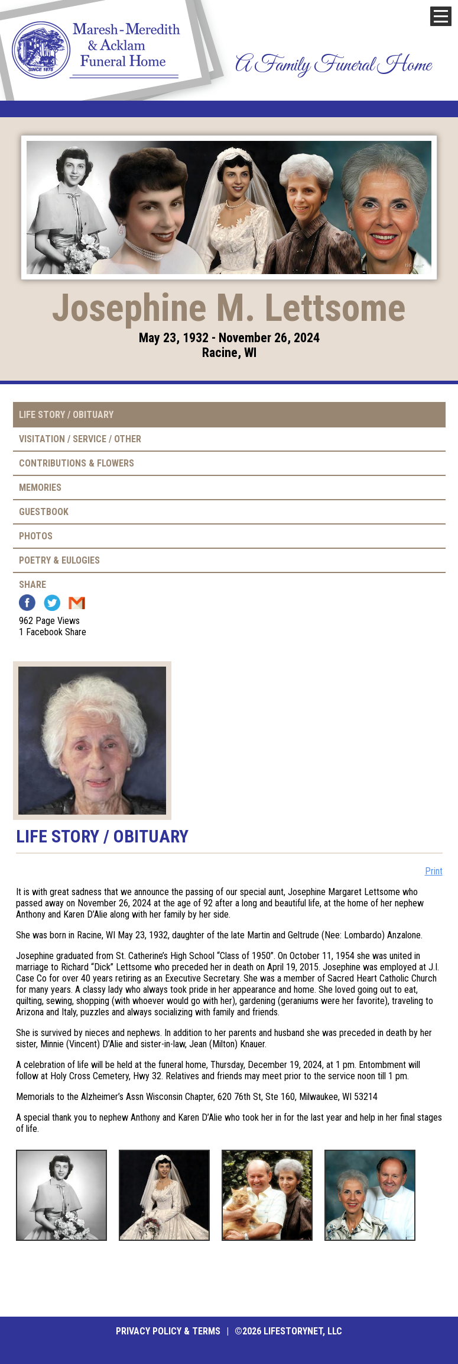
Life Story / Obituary (66, 414)
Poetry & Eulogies (59, 560)
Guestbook (44, 511)
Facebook (27, 602)
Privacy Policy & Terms (168, 1331)
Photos (36, 536)
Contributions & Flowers (76, 463)
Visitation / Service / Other (80, 439)
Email (77, 602)
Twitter (52, 602)
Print (434, 871)
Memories (40, 487)
